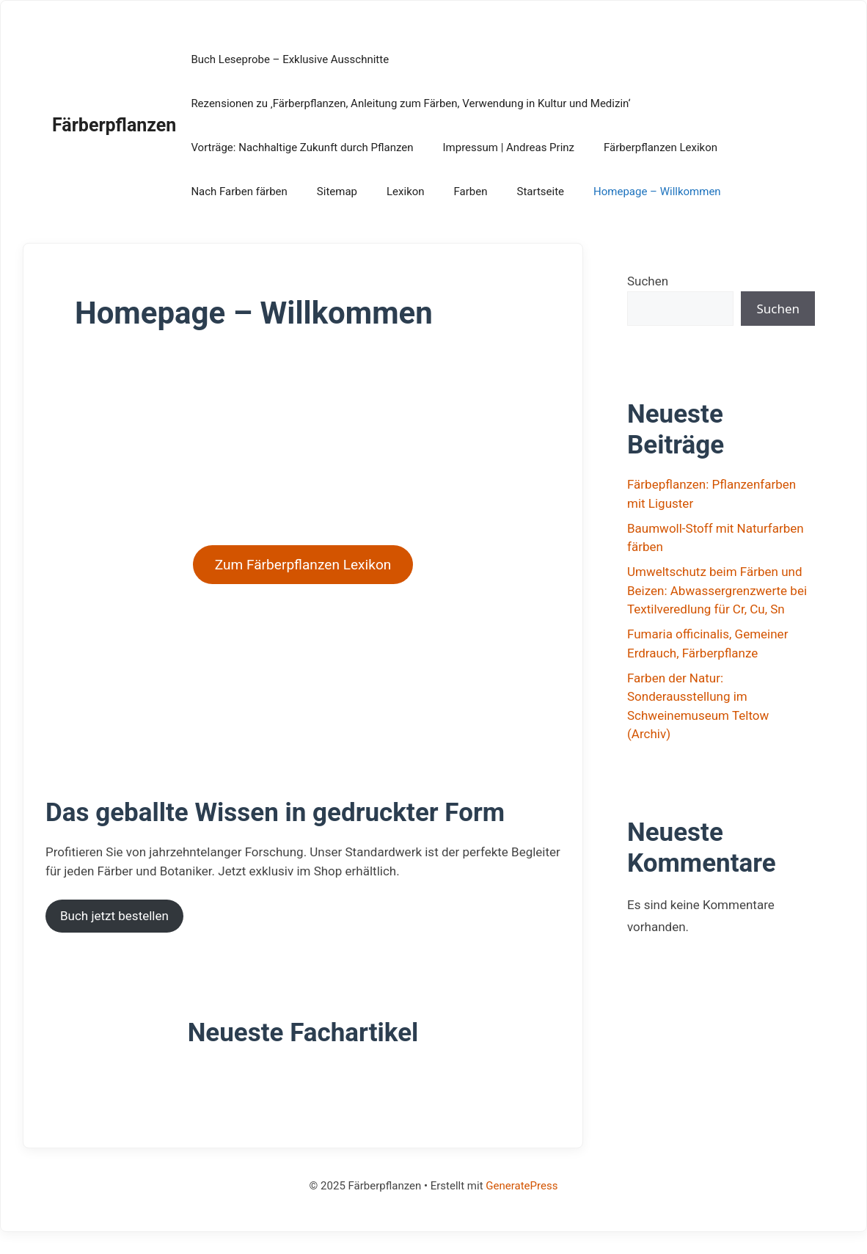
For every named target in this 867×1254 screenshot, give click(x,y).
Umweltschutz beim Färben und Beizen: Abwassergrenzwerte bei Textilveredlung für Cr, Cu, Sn (717, 590)
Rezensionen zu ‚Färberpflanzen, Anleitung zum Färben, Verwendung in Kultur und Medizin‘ (410, 103)
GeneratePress (521, 1185)
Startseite (541, 191)
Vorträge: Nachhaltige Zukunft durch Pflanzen (302, 147)
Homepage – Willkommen (657, 191)
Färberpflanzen (114, 125)
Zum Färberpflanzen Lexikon (303, 564)
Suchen (647, 281)
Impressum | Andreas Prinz (508, 147)
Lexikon (406, 191)
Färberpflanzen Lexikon (660, 147)
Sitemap (337, 191)
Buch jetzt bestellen (114, 915)
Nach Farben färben (239, 191)
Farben (471, 191)
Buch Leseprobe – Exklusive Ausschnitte (290, 59)
